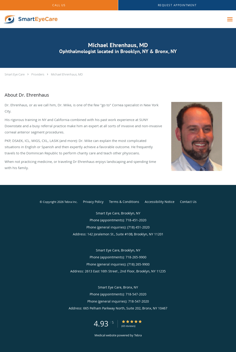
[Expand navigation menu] (230, 19)
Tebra (138, 335)
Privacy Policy (93, 201)
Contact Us (188, 201)
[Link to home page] (29, 19)
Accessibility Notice (159, 201)
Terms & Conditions (124, 201)
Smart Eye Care (15, 74)
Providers (37, 74)
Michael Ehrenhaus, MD (67, 74)
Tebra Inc (70, 202)
